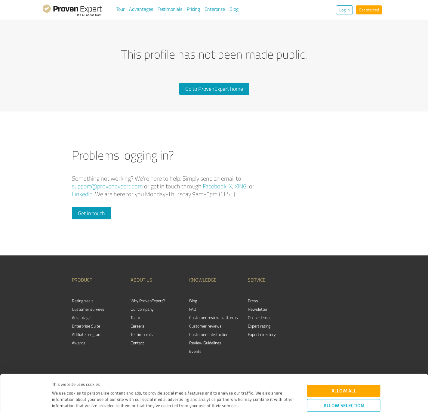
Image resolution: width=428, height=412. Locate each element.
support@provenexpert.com (107, 186)
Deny (343, 389)
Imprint (59, 384)
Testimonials (170, 9)
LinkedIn (82, 194)
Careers (137, 326)
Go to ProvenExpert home (214, 88)
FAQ (192, 309)
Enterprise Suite (86, 326)
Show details (251, 401)
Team (135, 317)
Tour (120, 9)
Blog (234, 9)
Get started (369, 10)
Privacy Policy (82, 384)
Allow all (343, 356)
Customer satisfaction (208, 334)
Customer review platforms (213, 317)
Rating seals (83, 301)
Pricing (193, 9)
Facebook (214, 186)
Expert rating (259, 326)
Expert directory (262, 334)
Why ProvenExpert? (148, 301)
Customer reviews (205, 326)
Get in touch (91, 213)
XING (241, 186)
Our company (142, 309)
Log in (344, 10)
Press (253, 301)
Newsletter (258, 309)
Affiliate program (87, 334)
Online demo (258, 317)
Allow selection (344, 371)
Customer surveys (88, 309)
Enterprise (215, 9)
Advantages (141, 9)
